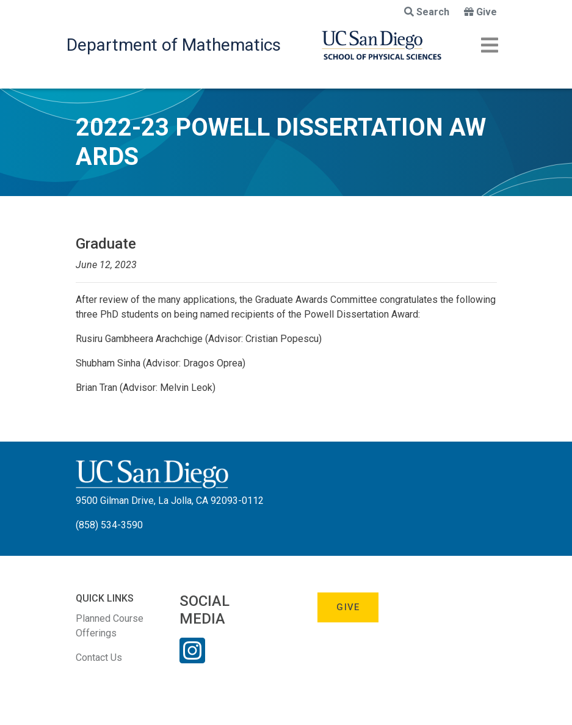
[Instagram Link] (192, 658)
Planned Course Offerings (109, 626)
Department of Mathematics (174, 45)
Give (480, 12)
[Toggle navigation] (489, 45)
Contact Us (99, 657)
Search (426, 12)
